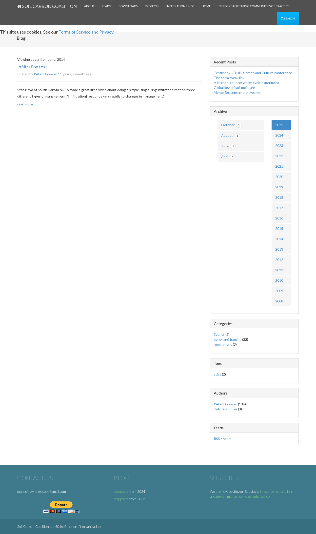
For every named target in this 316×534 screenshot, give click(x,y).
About (89, 6)
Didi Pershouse (225, 409)
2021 (279, 166)
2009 (279, 291)
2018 (279, 197)
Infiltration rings (180, 6)
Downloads (128, 6)
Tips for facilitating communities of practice (253, 6)
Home (206, 6)
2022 (279, 156)
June (228, 146)
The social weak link (229, 78)
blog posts (121, 491)
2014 (279, 239)
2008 (279, 301)
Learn (106, 6)
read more (25, 104)
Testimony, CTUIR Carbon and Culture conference (253, 73)
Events (219, 334)
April (228, 157)
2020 (279, 177)
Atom (227, 438)
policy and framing (227, 339)
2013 (279, 249)
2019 (279, 187)
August (230, 135)
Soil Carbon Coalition (47, 6)
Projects (152, 6)
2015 (279, 228)
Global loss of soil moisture (234, 87)
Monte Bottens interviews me (237, 92)
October (231, 125)
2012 (279, 259)
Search (288, 18)
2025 (279, 125)
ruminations (223, 344)
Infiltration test (32, 66)
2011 (279, 270)
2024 (279, 135)
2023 (279, 145)
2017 (279, 208)
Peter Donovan (45, 74)
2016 (279, 218)
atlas (217, 374)
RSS (217, 438)
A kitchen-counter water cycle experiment (246, 82)
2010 (279, 280)
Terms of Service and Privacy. (86, 32)
